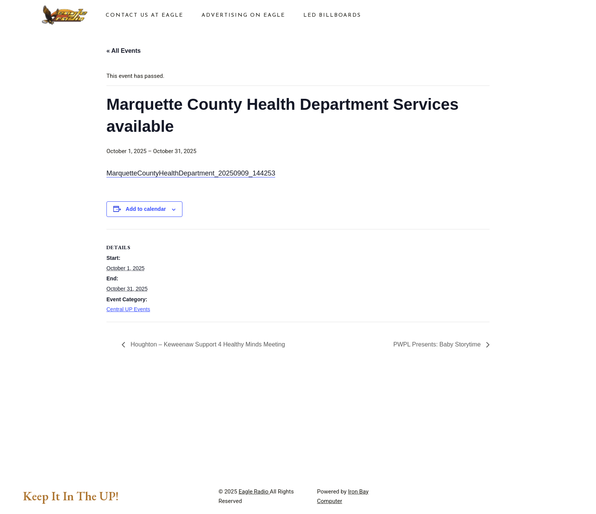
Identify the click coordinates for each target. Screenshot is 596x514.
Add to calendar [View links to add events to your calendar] (146, 209)
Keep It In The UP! (71, 496)
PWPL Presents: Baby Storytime (437, 344)
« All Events (123, 50)
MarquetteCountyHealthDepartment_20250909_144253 (190, 173)
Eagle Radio (254, 491)
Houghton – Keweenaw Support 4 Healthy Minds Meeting (207, 344)
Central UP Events (128, 309)
